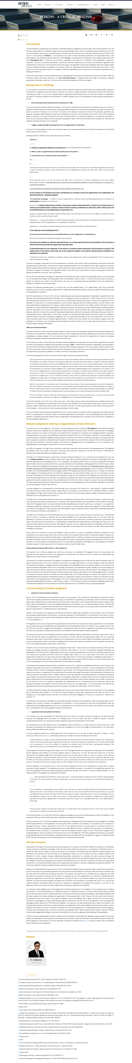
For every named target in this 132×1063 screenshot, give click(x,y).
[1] (52, 56)
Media (103, 4)
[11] (58, 495)
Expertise (48, 5)
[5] (65, 331)
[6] (80, 401)
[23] (65, 826)
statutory (86, 921)
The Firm (70, 5)
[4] (106, 298)
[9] (29, 459)
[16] (42, 620)
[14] (104, 515)
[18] (50, 692)
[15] (70, 581)
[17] (113, 657)
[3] (113, 116)
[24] (53, 891)
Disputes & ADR (24, 40)
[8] (85, 428)
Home (39, 4)
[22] (110, 770)
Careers (95, 4)
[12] (101, 499)
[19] (34, 697)
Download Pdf (31, 975)
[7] (48, 419)
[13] (58, 511)
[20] (109, 725)
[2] (41, 72)
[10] (101, 488)
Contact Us (111, 4)
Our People (59, 5)
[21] (49, 736)
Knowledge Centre (83, 5)
